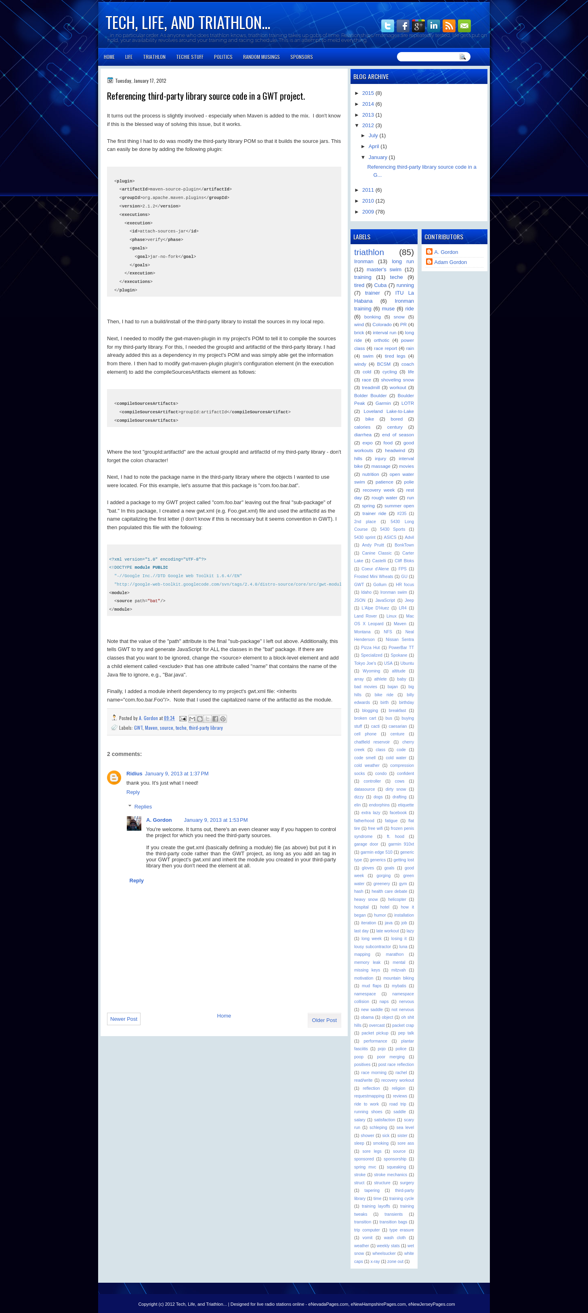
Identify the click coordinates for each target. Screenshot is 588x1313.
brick (359, 332)
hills (358, 458)
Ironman (364, 261)
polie (409, 481)
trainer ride (374, 513)
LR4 (403, 608)
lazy (410, 931)
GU (404, 576)
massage (381, 466)
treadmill (371, 387)
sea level (405, 1127)
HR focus (405, 584)
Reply (133, 792)
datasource (364, 789)
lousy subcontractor (372, 946)
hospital (361, 907)
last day (361, 931)
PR (403, 324)
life (411, 371)
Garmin (383, 403)
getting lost (403, 860)
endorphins (379, 805)
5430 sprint (365, 537)
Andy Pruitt (373, 545)
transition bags (393, 1222)
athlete (380, 679)
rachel (401, 1072)
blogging (370, 710)
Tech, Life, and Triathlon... (187, 22)
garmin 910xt (401, 844)
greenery (382, 884)
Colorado (381, 324)
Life (128, 56)
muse (388, 309)
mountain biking (398, 978)
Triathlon (154, 56)
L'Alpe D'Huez (375, 608)
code (401, 750)
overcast (376, 1025)
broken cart (365, 718)
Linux (391, 616)
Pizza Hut (370, 647)
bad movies (365, 687)
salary (359, 1120)
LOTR (407, 403)
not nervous (402, 1009)
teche (181, 727)
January (379, 157)
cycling (389, 371)
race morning (374, 1072)
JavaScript (385, 600)
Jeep (409, 600)
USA (388, 663)
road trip (397, 1104)
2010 (369, 201)
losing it (399, 938)
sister (402, 1135)
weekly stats (388, 1246)
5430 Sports (392, 529)
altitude (399, 671)
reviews (400, 1096)
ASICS (390, 537)
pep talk (406, 1033)
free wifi (375, 828)
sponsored (364, 1159)
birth (384, 702)
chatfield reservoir (372, 742)
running (405, 285)
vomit (368, 1238)
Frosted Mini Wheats (373, 576)
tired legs (395, 355)
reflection (371, 1088)
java (389, 923)
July (374, 135)
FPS (403, 569)
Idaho (366, 592)
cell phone (365, 734)
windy (360, 363)
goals (389, 868)
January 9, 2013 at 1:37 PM (177, 774)
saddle (399, 1112)
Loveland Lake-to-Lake (388, 411)
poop (358, 1057)
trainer (372, 293)
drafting (400, 797)
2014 (369, 104)
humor (380, 915)
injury (380, 458)
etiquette (406, 805)
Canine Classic (377, 553)
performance (375, 1041)
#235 (401, 513)
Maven (151, 727)
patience (384, 481)
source (166, 727)
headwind (395, 450)
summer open (399, 505)
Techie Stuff (190, 56)
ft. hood (395, 836)
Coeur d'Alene (375, 569)
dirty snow (396, 789)
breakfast (397, 710)
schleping (378, 1127)
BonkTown (404, 545)
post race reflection (396, 1064)
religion (398, 1088)
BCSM (384, 363)
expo (368, 442)
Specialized (371, 655)
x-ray (375, 1261)
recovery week (379, 489)
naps (384, 1001)
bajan (393, 687)
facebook (398, 812)
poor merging (391, 1057)
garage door (366, 844)
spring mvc (365, 1167)
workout (398, 387)
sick (385, 1135)
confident (405, 773)
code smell (365, 758)
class (380, 750)
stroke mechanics (390, 1175)
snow (399, 316)
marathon (395, 954)
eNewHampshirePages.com (378, 1304)
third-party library (206, 727)
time (378, 1198)
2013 (369, 115)
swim (368, 355)
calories (362, 426)
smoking (381, 1143)
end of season (398, 434)
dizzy (359, 797)
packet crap (403, 1025)
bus (389, 718)
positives (362, 1064)
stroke (359, 1175)
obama (367, 1017)
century (395, 426)
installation (404, 915)
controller (372, 781)
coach (407, 363)
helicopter (397, 899)
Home (109, 56)
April (375, 146)
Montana (362, 632)
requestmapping (369, 1096)
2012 (369, 125)
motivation (363, 978)
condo (380, 773)
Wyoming (371, 671)
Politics (223, 56)
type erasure (402, 1230)
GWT (138, 727)
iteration (368, 923)
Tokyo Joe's (365, 663)
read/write (363, 1080)
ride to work (366, 1104)
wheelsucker (384, 1253)
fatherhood (364, 821)
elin (357, 805)
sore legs (372, 1151)
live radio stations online (280, 1304)
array (359, 679)
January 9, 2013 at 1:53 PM (216, 820)
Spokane (399, 655)
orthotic (381, 340)
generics (378, 860)
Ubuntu (407, 663)
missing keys (367, 970)
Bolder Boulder (370, 395)
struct (359, 1183)
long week (371, 938)
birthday (406, 702)
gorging (384, 875)
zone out (395, 1261)
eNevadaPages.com (328, 1304)
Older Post (324, 1020)
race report (385, 348)
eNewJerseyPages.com (431, 1304)
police (400, 1049)
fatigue (391, 821)
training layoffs (376, 1206)
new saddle (372, 1009)
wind (359, 324)
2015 (369, 93)
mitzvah (398, 970)
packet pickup (374, 1033)
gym (403, 884)
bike (369, 418)
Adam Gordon (450, 262)
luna (403, 946)
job (404, 923)
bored (397, 418)
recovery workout (397, 1080)
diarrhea (363, 434)
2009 (369, 212)
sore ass (405, 1143)
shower (367, 1135)
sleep (359, 1143)
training (363, 277)
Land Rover (365, 616)
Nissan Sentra (400, 639)
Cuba (380, 285)
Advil (409, 537)
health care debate (389, 891)
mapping (362, 954)
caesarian (398, 726)
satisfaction (384, 1120)
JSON (359, 600)
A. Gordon (149, 717)
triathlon (369, 252)
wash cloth (395, 1238)
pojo (382, 1049)
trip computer (367, 1230)
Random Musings (261, 56)
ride (409, 309)
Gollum (379, 584)
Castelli (379, 561)
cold (367, 371)
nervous (406, 1001)
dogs (378, 797)
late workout (387, 931)
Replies (143, 807)
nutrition (370, 474)
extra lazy (370, 812)
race (366, 379)
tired (359, 285)
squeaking (396, 1167)
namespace (365, 994)
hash (358, 891)
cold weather (367, 765)
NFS (388, 632)
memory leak (367, 962)
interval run (384, 332)
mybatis (399, 986)
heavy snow (366, 899)
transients (393, 1214)
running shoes (368, 1112)
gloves (368, 868)
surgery (407, 1183)
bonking (372, 316)
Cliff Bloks (404, 561)
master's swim (384, 269)
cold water (396, 758)
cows (400, 781)
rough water (384, 497)
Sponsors (301, 56)
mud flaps (372, 986)
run (410, 497)
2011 (369, 190)
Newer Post (123, 1019)
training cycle (401, 1198)
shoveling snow (397, 379)
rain (410, 348)
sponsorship (395, 1159)
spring (368, 505)
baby (401, 679)
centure (398, 734)
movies (406, 466)
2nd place (365, 521)
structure (382, 1183)
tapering (372, 1190)
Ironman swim (393, 592)
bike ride (384, 695)
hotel (385, 907)
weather (361, 1246)
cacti (375, 726)
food (388, 442)
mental (399, 962)
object (387, 1017)
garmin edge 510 (377, 852)
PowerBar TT (401, 647)
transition (362, 1222)
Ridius (134, 774)
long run (403, 261)
